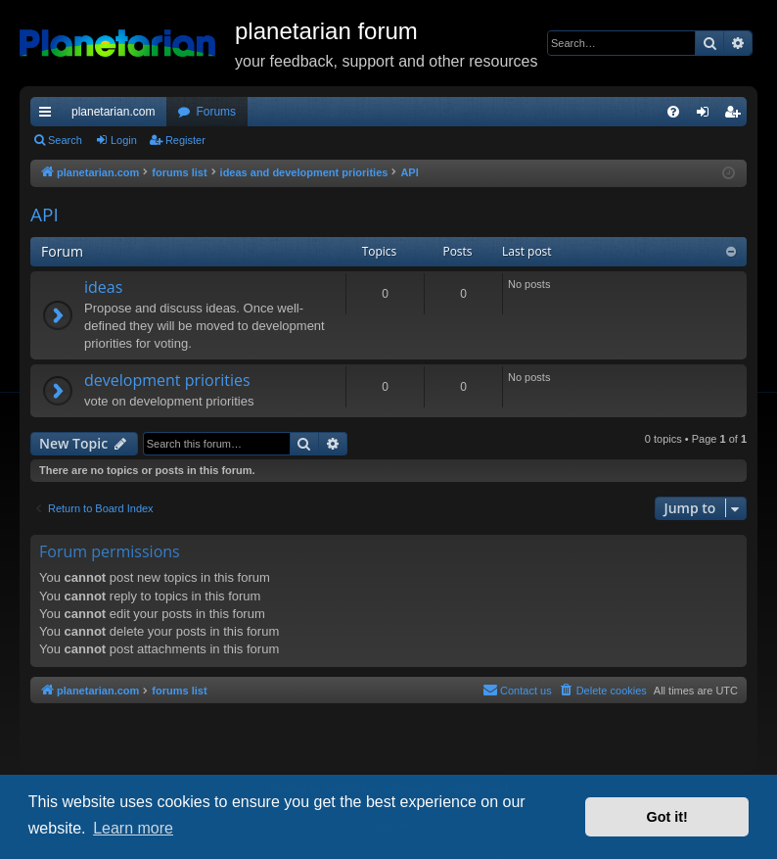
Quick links (49, 115)
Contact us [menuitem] (517, 689)
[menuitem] (673, 111)
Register (185, 140)
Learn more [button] (133, 828)
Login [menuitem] (707, 115)
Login (124, 140)
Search (65, 140)
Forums (216, 112)
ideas (103, 287)
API (44, 214)
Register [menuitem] (736, 115)
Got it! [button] (667, 817)
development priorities (167, 380)
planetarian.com (113, 112)
